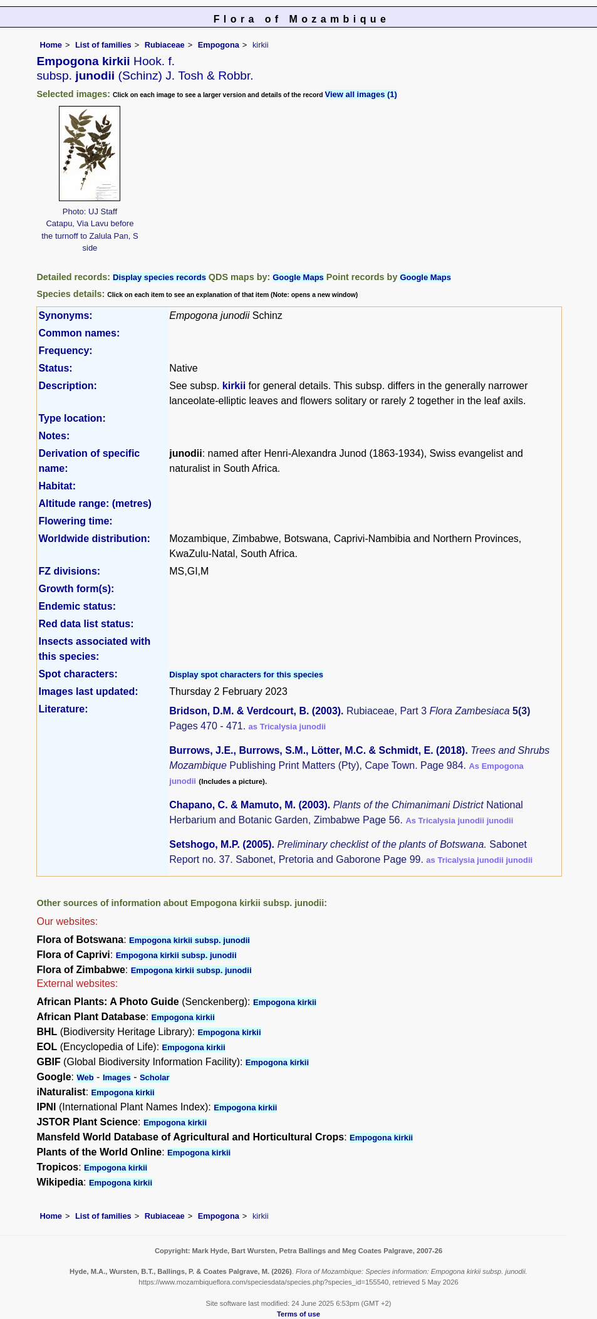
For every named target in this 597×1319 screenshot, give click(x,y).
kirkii (234, 385)
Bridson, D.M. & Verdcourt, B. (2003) (255, 711)
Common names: (79, 333)
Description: (67, 385)
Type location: (71, 418)
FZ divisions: (69, 571)
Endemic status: (77, 606)
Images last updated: (88, 691)
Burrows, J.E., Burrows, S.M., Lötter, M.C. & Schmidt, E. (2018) (317, 750)
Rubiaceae (165, 45)
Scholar (155, 1077)
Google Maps (298, 277)
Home (50, 45)
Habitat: (57, 486)
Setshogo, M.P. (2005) (220, 844)
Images (117, 1077)
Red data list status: (85, 623)
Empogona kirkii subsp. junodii (189, 940)
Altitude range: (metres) (94, 503)
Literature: (63, 709)
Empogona (218, 45)
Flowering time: (75, 521)
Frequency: (65, 350)
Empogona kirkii (284, 1002)
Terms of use (298, 1314)
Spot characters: (77, 674)
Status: (55, 368)
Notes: (54, 435)
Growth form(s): (76, 588)
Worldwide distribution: (94, 538)
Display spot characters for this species (246, 674)
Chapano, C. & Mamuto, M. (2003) (248, 805)
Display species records (159, 277)
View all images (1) (361, 94)
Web (84, 1077)
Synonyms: (65, 315)
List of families (103, 45)
